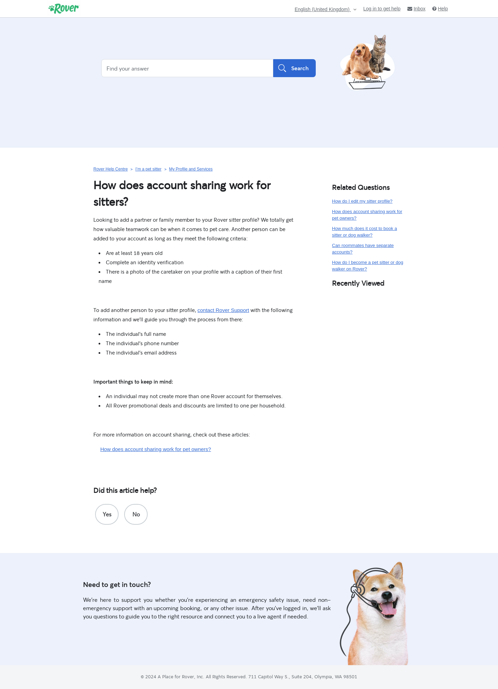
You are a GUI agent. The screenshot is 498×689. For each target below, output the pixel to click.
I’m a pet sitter (148, 169)
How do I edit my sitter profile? (362, 201)
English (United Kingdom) (323, 9)
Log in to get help (381, 8)
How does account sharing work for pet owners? (155, 449)
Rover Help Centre (110, 169)
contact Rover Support (223, 310)
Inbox (416, 8)
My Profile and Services (191, 169)
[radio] (107, 514)
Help (440, 8)
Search (294, 68)
